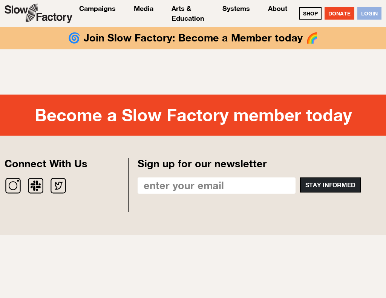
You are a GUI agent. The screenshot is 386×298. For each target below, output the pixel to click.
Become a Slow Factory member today (193, 115)
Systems (236, 8)
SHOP (310, 13)
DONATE (339, 13)
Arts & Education (188, 13)
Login (369, 13)
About (277, 8)
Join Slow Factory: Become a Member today (193, 38)
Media (143, 8)
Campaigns (97, 8)
